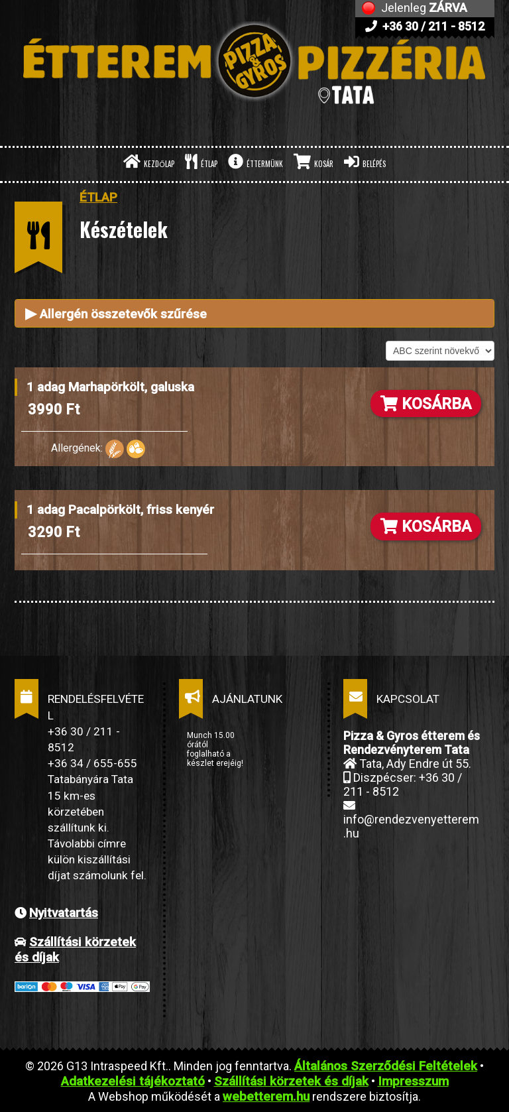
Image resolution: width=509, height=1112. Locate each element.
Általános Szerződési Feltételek (385, 1066)
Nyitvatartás (63, 912)
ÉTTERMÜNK (255, 161)
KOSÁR (313, 161)
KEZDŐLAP (148, 161)
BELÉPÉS (365, 161)
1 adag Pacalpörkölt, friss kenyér (120, 509)
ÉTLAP (201, 161)
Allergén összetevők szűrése (116, 313)
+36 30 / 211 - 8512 (424, 26)
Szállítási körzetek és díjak (291, 1081)
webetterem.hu (266, 1096)
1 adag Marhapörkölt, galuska (110, 387)
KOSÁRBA (425, 404)
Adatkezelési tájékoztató (133, 1081)
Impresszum (413, 1081)
